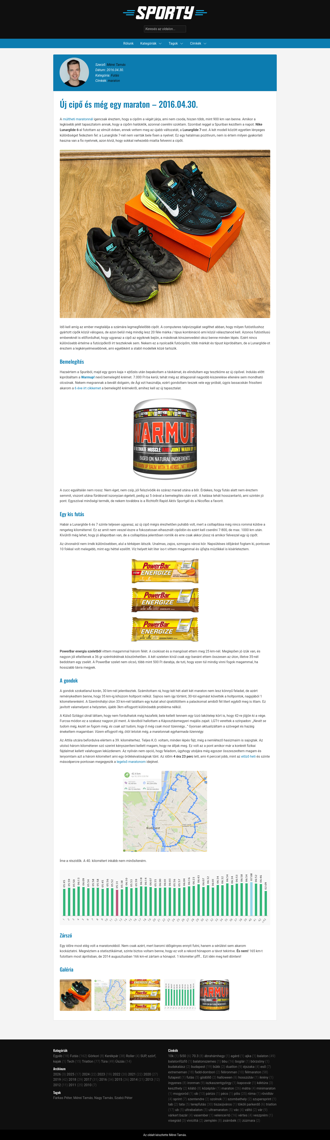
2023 (101, 1074)
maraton (114, 81)
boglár (240, 1061)
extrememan (177, 1072)
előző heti (248, 756)
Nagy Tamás (103, 1098)
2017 (88, 1080)
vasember (201, 1115)
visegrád (174, 1121)
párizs (210, 1094)
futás (190, 1077)
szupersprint (262, 1099)
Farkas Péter (62, 1098)
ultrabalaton (194, 1110)
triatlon (271, 1104)
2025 (70, 1074)
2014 (134, 1080)
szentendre (196, 1099)
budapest (198, 1067)
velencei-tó (222, 1115)
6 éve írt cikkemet (88, 388)
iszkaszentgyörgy (219, 1083)
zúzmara (248, 1121)
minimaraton (266, 1088)
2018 (72, 1080)
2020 (147, 1074)
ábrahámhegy (214, 1056)
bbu (225, 1061)
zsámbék (229, 1121)
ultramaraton (218, 1110)
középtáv (209, 1088)
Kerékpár (111, 1056)
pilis (237, 1094)
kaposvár (244, 1083)
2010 (88, 1085)
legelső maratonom (131, 762)
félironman (229, 1072)
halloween (224, 1077)
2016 (103, 1080)
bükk (216, 1067)
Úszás (120, 1061)
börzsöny (257, 1061)
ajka (248, 1056)
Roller (130, 1056)
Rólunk (128, 43)
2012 (57, 1085)
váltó (248, 1110)
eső (263, 1067)
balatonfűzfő (177, 1061)
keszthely (175, 1088)
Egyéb (57, 1056)
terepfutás (198, 1104)
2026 (57, 1074)
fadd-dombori (205, 1072)
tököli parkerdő (249, 1104)
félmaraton (253, 1072)
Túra (104, 1061)
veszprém (260, 1115)
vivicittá (192, 1121)
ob (196, 1094)
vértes (243, 1115)
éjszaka (248, 1067)
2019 (57, 1080)
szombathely (237, 1099)
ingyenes (174, 1083)
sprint (177, 1099)
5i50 (183, 1056)
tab (170, 1104)
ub (177, 1110)
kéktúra (262, 1083)
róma (251, 1094)
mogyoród (180, 1094)
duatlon (231, 1067)
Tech (70, 1061)
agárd (235, 1056)
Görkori (93, 1056)
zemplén (210, 1121)
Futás (115, 75)
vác (236, 1110)
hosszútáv (246, 1077)
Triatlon (87, 1061)
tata (182, 1104)
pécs (224, 1094)
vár (260, 1110)
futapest (174, 1077)
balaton (262, 1056)
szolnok (216, 1099)
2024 (86, 1074)
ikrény (263, 1077)
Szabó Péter (123, 1098)
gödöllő (205, 1077)
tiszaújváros (223, 1104)
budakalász (176, 1067)
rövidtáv (268, 1094)
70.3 (195, 1056)
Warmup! (88, 377)
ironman (193, 1083)
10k (171, 1056)
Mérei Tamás (116, 65)
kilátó (192, 1088)
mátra (246, 1088)
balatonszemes (204, 1061)
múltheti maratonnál (78, 119)
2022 (116, 1074)
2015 (118, 1080)
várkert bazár (178, 1115)
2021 (132, 1074)
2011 (72, 1085)
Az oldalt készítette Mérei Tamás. (165, 1135)
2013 (149, 1080)
